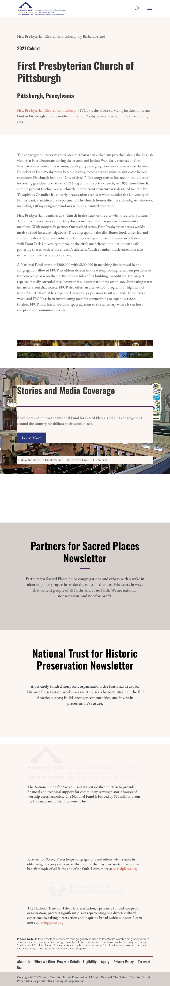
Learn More (31, 438)
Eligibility (90, 961)
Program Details (68, 961)
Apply (105, 961)
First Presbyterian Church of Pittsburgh (47, 110)
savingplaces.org (51, 922)
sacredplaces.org (125, 868)
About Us (23, 961)
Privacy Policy (124, 961)
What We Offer (44, 961)
